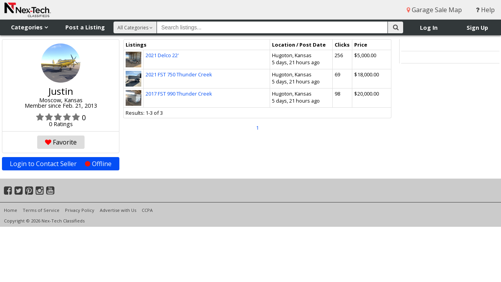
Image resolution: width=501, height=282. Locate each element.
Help (485, 9)
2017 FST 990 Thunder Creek (179, 93)
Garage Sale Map (434, 9)
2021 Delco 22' (162, 55)
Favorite (61, 142)
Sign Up (477, 27)
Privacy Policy (79, 210)
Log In (429, 27)
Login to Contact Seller (61, 163)
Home (10, 210)
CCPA (147, 210)
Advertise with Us (118, 210)
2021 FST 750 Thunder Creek (179, 74)
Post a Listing (85, 27)
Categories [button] (29, 27)
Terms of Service (41, 210)
